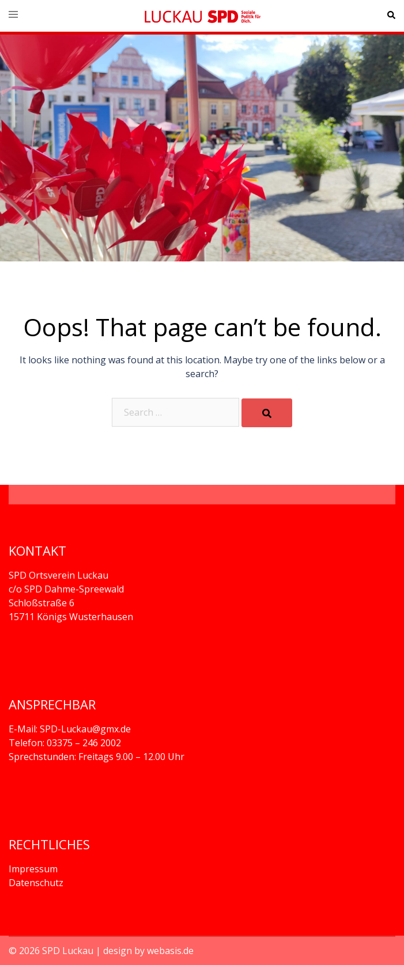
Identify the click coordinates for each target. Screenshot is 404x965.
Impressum (33, 869)
